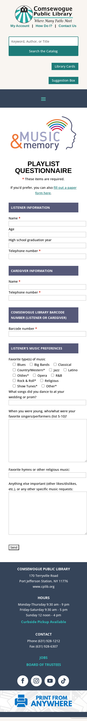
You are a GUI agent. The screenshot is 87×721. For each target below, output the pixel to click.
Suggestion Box (63, 80)
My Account (19, 26)
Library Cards (65, 66)
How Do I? (44, 26)
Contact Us (67, 26)
